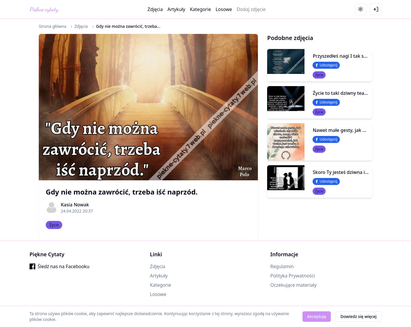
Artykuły (176, 9)
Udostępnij (326, 65)
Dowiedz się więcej (358, 316)
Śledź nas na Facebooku (59, 266)
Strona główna (52, 26)
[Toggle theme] (360, 9)
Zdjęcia (155, 9)
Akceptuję (316, 316)
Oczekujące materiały (293, 285)
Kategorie (200, 9)
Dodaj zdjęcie (251, 9)
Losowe (224, 9)
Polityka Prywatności (292, 275)
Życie (54, 225)
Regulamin (282, 266)
